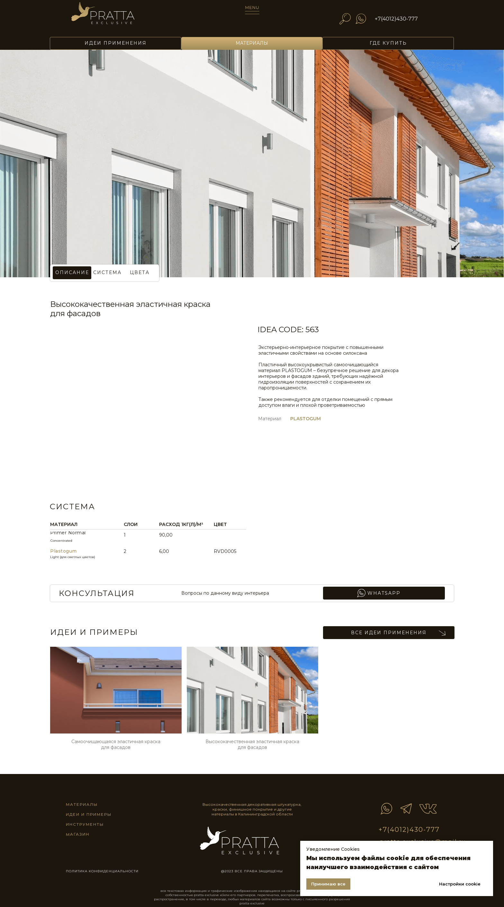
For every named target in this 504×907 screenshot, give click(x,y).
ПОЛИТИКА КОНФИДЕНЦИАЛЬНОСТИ (102, 871)
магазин (77, 834)
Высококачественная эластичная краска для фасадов (252, 744)
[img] (112, 16)
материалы (82, 804)
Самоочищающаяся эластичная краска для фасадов (115, 744)
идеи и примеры (89, 814)
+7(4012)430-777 (396, 19)
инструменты (85, 824)
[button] (139, 272)
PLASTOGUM (305, 419)
